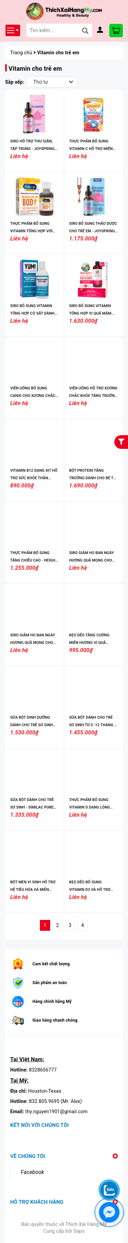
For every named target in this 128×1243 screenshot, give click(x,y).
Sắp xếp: (14, 82)
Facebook (32, 1172)
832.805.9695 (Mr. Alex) (55, 1101)
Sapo (79, 1231)
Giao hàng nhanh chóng (54, 1020)
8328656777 (43, 1070)
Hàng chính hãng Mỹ (52, 1001)
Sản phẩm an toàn (49, 982)
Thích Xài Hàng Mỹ (86, 1224)
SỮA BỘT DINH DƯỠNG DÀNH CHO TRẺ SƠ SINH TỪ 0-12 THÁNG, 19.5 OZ (31, 725)
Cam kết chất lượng (51, 964)
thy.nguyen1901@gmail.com (56, 1111)
